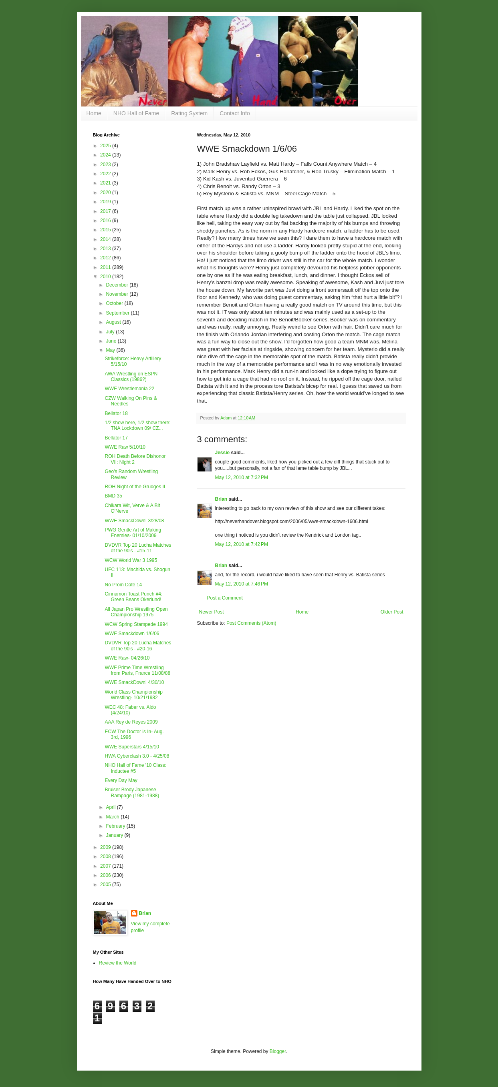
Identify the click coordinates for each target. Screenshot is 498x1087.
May (111, 350)
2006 (106, 875)
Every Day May (121, 780)
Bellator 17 (116, 438)
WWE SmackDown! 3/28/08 (134, 520)
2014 (106, 239)
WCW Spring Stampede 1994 (136, 624)
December (117, 285)
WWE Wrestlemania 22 (129, 388)
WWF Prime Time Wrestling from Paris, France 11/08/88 (137, 670)
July (111, 332)
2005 (106, 884)
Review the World (118, 963)
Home (94, 113)
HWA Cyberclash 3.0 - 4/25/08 (137, 756)
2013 (106, 248)
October (115, 303)
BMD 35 (113, 496)
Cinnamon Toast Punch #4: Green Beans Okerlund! (133, 596)
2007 (106, 866)
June (111, 341)
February (116, 826)
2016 (106, 220)
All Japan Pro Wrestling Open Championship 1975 (136, 612)
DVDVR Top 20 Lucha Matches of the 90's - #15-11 (138, 548)
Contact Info (235, 113)
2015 (106, 230)
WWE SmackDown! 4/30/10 (134, 682)
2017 (106, 211)
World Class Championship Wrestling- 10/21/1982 (134, 694)
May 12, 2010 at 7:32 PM (241, 477)
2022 (106, 173)
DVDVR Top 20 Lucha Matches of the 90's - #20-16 (138, 645)
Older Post (392, 612)
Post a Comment (225, 598)
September (118, 313)
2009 (106, 847)
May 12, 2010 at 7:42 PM (241, 544)
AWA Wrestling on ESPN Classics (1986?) (131, 376)
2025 (106, 145)
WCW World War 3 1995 (131, 560)
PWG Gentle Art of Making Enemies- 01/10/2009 (133, 532)
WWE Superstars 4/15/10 (132, 747)
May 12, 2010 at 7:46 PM (241, 584)
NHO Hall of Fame (136, 113)
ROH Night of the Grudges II (135, 486)
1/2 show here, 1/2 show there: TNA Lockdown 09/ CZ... (137, 425)
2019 (106, 202)
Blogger (278, 1051)
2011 (106, 267)
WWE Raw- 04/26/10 (127, 658)
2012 (106, 258)
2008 (106, 856)
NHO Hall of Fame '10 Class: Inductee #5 (135, 768)
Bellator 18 (116, 413)
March (113, 817)
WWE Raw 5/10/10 (125, 447)
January (115, 835)
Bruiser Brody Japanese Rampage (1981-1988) (132, 792)
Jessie (222, 452)
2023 (106, 164)
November (117, 294)
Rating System (189, 113)
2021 (106, 183)
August (114, 322)
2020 (106, 192)
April (111, 807)
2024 (106, 155)
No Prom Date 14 (123, 585)
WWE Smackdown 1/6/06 (132, 633)
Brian (221, 499)
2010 (106, 276)
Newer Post (211, 612)
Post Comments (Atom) (251, 623)
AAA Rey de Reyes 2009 (131, 722)
